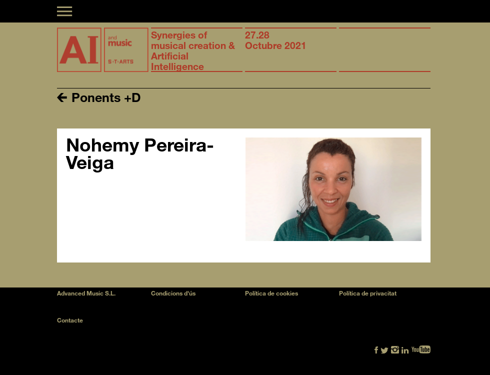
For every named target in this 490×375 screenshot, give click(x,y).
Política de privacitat (367, 293)
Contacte (70, 320)
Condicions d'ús (173, 293)
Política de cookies (271, 293)
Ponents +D (99, 96)
